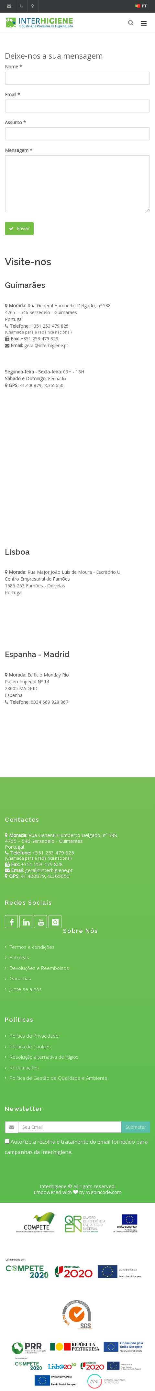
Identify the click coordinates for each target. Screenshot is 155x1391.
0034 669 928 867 (49, 702)
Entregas (19, 957)
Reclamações (24, 1067)
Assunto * (15, 122)
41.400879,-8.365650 (40, 385)
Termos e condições (32, 947)
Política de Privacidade (34, 1035)
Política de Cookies (30, 1046)
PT (141, 6)
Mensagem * (18, 150)
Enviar (19, 228)
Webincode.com (103, 1192)
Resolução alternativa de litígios (44, 1057)
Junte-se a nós (26, 989)
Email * (12, 94)
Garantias (20, 978)
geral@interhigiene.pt (46, 345)
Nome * (13, 67)
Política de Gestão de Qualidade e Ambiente (58, 1078)
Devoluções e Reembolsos (39, 968)
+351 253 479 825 (50, 326)
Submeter (136, 1127)
